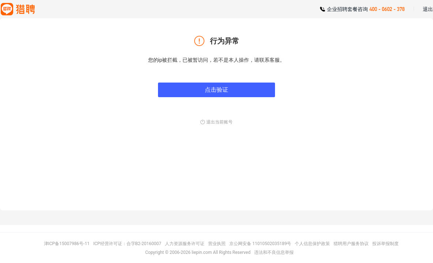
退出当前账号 (219, 122)
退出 (428, 9)
